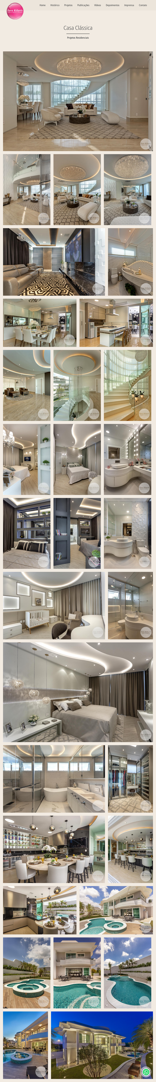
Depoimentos (112, 5)
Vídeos (97, 5)
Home (43, 5)
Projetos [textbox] (68, 5)
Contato (143, 5)
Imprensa (129, 5)
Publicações (83, 5)
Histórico (54, 5)
